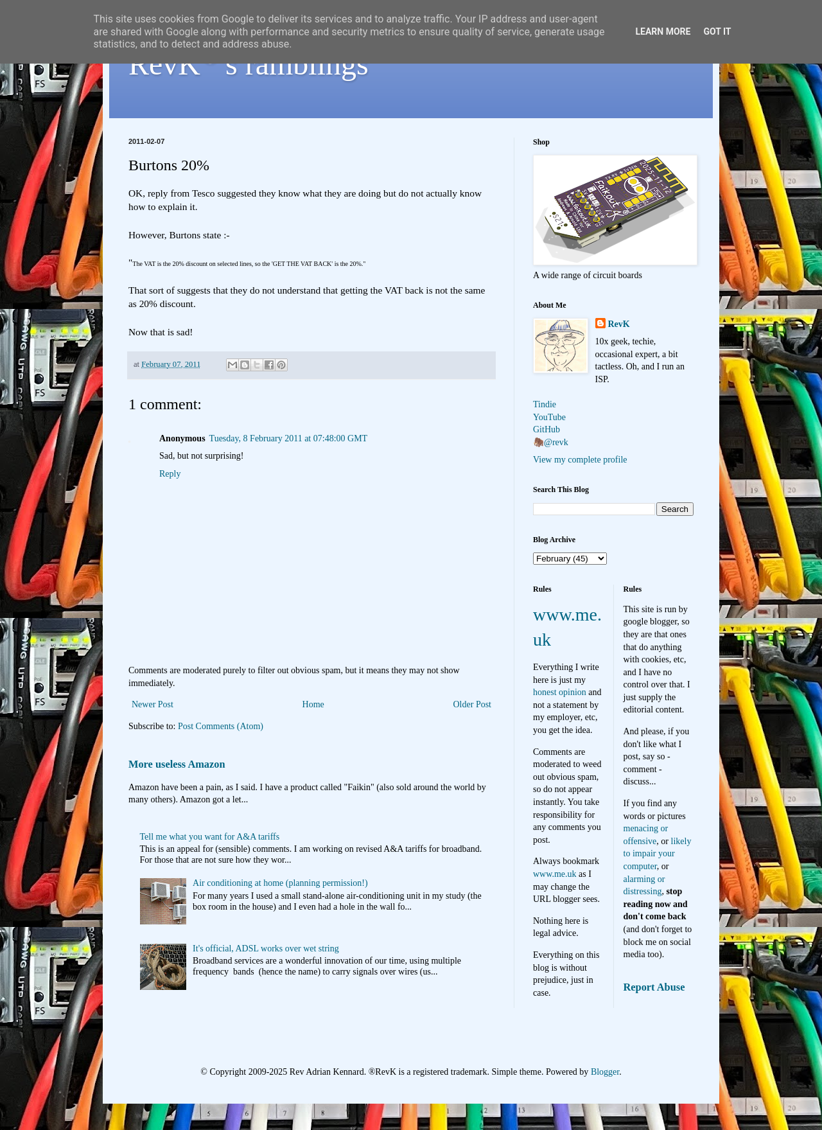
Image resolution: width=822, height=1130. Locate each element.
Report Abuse (654, 987)
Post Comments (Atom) (220, 726)
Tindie (544, 404)
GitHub (546, 429)
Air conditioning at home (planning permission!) (280, 883)
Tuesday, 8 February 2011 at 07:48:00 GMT (288, 438)
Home (313, 704)
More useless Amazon (176, 764)
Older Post (472, 704)
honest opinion (559, 692)
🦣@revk (550, 442)
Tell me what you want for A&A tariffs (210, 837)
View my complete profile (580, 459)
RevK (619, 324)
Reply (169, 474)
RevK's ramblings (248, 64)
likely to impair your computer (658, 853)
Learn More (662, 31)
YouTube (549, 417)
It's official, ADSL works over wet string (266, 948)
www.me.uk (555, 874)
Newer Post (152, 704)
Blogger (605, 1072)
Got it (717, 31)
